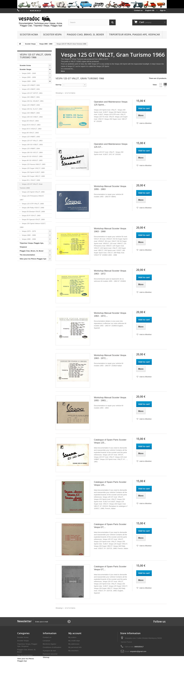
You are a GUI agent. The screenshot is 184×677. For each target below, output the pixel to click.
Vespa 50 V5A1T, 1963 (30, 121)
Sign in (162, 10)
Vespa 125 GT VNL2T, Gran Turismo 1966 (31, 186)
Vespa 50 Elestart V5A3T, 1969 (33, 212)
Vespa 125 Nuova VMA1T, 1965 (33, 164)
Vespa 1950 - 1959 (28, 77)
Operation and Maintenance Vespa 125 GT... (110, 145)
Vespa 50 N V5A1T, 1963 (30, 125)
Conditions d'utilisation (52, 647)
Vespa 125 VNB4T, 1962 (30, 105)
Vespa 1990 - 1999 (28, 239)
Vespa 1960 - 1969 (28, 81)
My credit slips (74, 641)
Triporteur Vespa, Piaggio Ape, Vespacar (134, 34)
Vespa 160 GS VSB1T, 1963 (32, 145)
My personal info (75, 647)
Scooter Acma (29, 34)
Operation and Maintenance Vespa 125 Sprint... (110, 103)
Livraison (46, 641)
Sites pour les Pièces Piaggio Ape (33, 259)
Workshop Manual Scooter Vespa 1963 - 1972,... (110, 314)
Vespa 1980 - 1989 (28, 235)
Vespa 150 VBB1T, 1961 (30, 97)
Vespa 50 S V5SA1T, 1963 (31, 129)
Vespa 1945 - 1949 (28, 73)
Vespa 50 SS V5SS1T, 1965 (32, 156)
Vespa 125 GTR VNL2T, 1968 (32, 204)
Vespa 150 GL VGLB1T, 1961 (32, 101)
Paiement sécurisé (50, 654)
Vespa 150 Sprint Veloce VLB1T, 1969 (33, 225)
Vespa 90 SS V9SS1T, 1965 (32, 160)
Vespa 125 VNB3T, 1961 (30, 89)
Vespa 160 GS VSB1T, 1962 (32, 117)
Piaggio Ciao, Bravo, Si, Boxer (85, 34)
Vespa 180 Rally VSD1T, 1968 (32, 208)
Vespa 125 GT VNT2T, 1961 (32, 93)
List (165, 85)
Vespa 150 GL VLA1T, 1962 (31, 109)
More (63, 71)
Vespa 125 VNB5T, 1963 (30, 137)
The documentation (27, 255)
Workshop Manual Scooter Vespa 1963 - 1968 (110, 230)
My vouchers (73, 651)
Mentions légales (49, 644)
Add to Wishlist (145, 123)
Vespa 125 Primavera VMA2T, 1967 (32, 198)
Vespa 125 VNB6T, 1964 (30, 148)
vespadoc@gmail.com (138, 651)
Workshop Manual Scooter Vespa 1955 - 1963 (110, 187)
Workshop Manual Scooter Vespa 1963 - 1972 (110, 272)
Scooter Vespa (52, 34)
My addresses (73, 644)
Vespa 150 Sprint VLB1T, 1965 (32, 172)
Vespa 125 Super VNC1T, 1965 (33, 168)
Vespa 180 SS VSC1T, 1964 (32, 152)
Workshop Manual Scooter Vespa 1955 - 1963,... (110, 399)
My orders (72, 637)
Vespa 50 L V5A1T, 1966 (30, 180)
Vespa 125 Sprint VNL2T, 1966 (32, 192)
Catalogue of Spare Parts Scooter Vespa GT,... (110, 525)
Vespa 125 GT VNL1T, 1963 (31, 141)
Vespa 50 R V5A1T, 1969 (30, 215)
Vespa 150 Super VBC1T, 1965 (33, 176)
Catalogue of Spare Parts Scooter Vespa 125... (110, 441)
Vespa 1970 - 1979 (28, 231)
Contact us (138, 10)
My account (74, 633)
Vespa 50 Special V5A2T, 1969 (33, 219)
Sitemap (46, 657)
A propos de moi (49, 651)
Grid (160, 85)
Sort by (58, 85)
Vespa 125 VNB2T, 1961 (30, 85)
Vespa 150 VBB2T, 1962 (30, 113)
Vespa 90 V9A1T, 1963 (30, 133)
